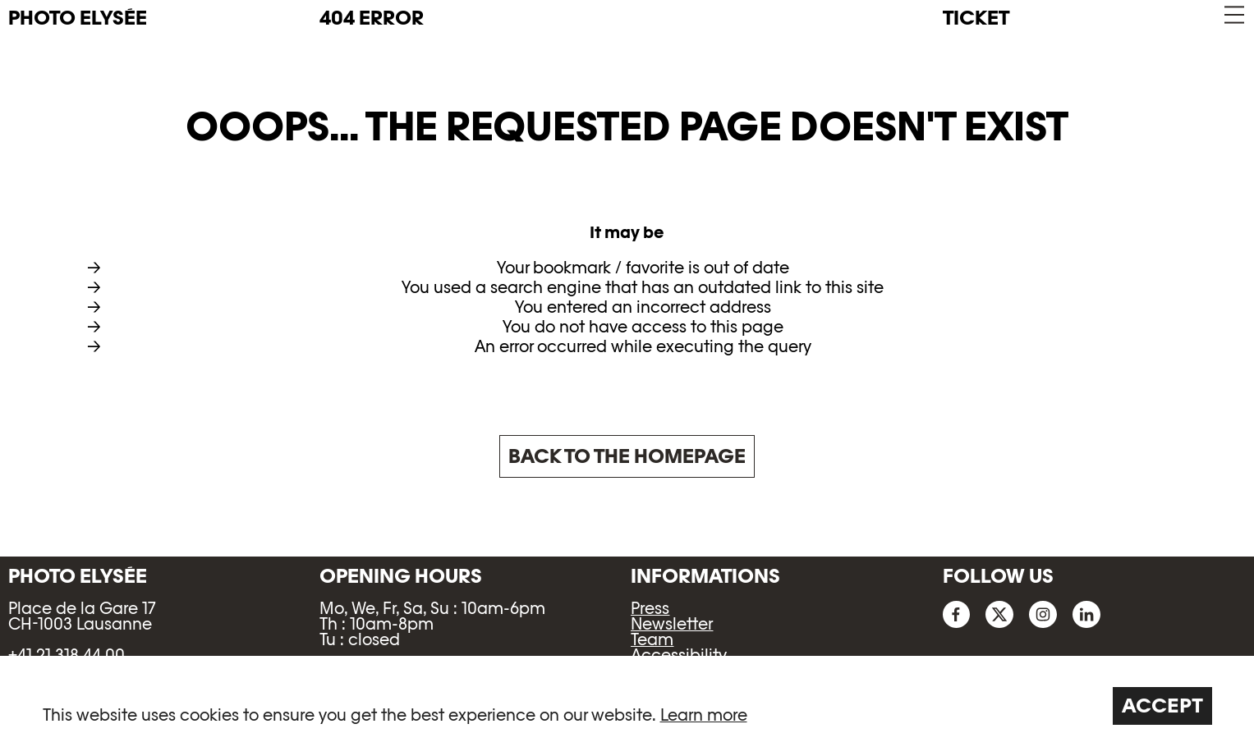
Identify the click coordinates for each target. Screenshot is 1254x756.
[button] (1233, 15)
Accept (1162, 705)
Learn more (703, 715)
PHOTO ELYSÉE (77, 18)
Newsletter (672, 624)
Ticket (976, 18)
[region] (627, 706)
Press (650, 608)
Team (652, 639)
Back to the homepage (627, 456)
